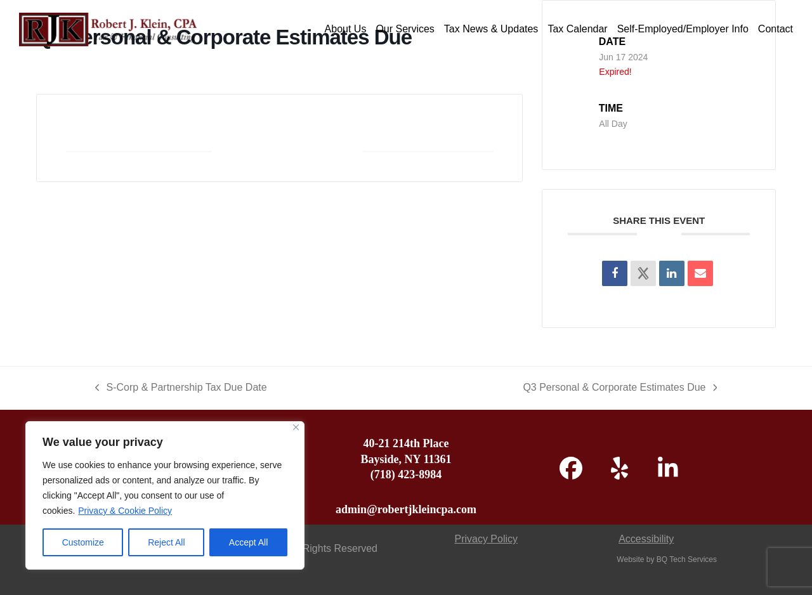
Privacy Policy (486, 538)
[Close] (296, 427)
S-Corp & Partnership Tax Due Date (181, 389)
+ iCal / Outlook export (428, 137)
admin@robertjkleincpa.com (406, 509)
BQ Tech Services (687, 559)
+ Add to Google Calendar (138, 137)
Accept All (248, 542)
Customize (83, 542)
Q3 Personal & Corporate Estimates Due (620, 389)
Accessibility (646, 538)
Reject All (166, 542)
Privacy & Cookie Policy (125, 511)
